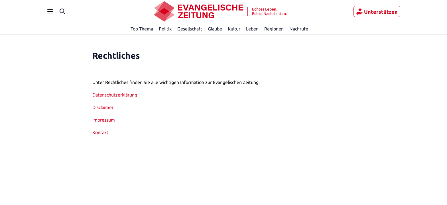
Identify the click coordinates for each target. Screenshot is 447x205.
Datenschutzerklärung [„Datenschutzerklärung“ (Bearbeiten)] (114, 94)
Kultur (234, 28)
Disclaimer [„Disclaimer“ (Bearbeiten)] (103, 107)
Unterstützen (379, 11)
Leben (252, 28)
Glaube (215, 28)
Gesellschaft (189, 28)
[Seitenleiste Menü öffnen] (50, 11)
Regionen (274, 28)
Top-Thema (142, 28)
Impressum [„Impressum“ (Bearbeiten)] (103, 119)
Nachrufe (299, 28)
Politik (165, 28)
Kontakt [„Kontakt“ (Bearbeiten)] (100, 132)
